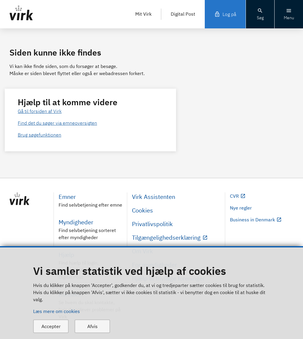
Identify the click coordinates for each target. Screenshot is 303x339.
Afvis (92, 326)
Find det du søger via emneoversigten (57, 123)
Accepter (51, 326)
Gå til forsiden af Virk (40, 111)
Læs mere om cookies (56, 311)
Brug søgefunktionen (39, 135)
